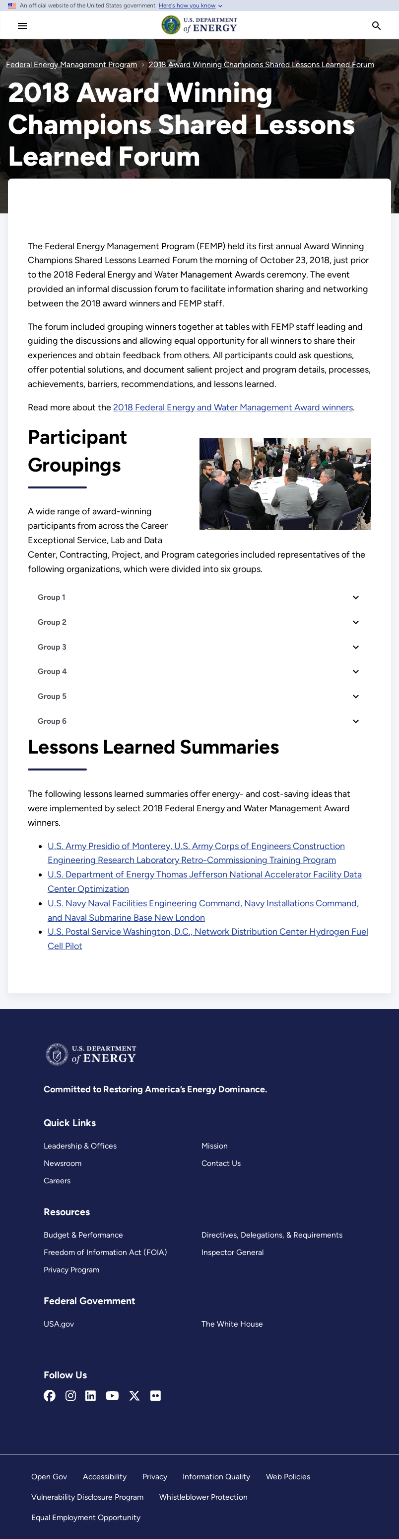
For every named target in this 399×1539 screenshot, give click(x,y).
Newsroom (62, 1163)
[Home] (199, 34)
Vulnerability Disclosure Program (87, 1497)
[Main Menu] (22, 26)
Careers (57, 1180)
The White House (232, 1324)
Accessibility (105, 1476)
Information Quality (216, 1476)
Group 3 (52, 647)
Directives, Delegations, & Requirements (271, 1235)
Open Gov (49, 1476)
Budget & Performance (83, 1235)
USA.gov (59, 1324)
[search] (377, 26)
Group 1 (52, 597)
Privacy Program (71, 1269)
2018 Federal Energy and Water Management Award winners (233, 407)
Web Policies (288, 1476)
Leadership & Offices (80, 1146)
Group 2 (52, 622)
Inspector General (232, 1252)
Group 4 (52, 671)
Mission (214, 1146)
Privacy (154, 1476)
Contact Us (221, 1163)
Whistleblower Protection (203, 1497)
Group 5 (52, 696)
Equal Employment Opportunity (85, 1517)
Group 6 (52, 721)
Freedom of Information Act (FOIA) (105, 1252)
